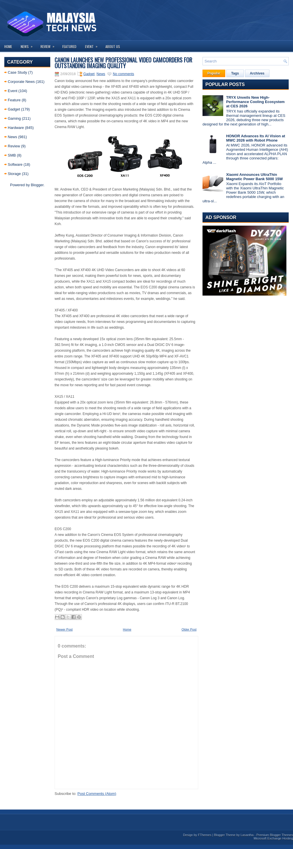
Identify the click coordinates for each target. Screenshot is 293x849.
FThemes (204, 835)
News (28, 45)
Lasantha (246, 835)
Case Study (17, 72)
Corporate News (21, 81)
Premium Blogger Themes (274, 835)
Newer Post (64, 629)
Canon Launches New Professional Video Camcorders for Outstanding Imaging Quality (123, 62)
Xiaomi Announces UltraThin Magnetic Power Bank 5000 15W (254, 176)
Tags (235, 73)
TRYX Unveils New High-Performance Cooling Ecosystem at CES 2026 (255, 101)
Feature (14, 100)
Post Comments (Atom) (97, 793)
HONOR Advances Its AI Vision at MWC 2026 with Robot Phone (255, 138)
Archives (257, 73)
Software (15, 164)
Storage (14, 174)
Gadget (14, 109)
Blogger (37, 185)
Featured (69, 46)
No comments (123, 74)
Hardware (16, 127)
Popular (213, 73)
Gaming (14, 118)
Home (8, 46)
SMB (12, 155)
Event (93, 45)
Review (49, 45)
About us (112, 46)
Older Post (189, 629)
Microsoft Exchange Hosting (273, 838)
